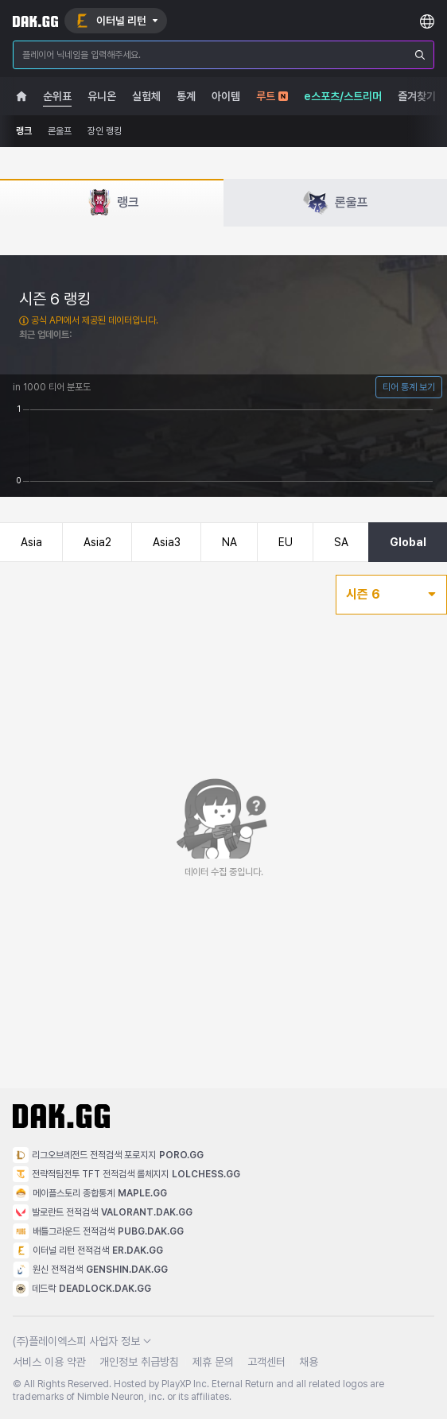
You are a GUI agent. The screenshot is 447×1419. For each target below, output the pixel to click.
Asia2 (97, 542)
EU (285, 542)
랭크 (24, 131)
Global (408, 542)
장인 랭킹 (104, 131)
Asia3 (167, 542)
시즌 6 (391, 594)
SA (341, 542)
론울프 (60, 131)
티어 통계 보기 (409, 387)
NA (229, 542)
